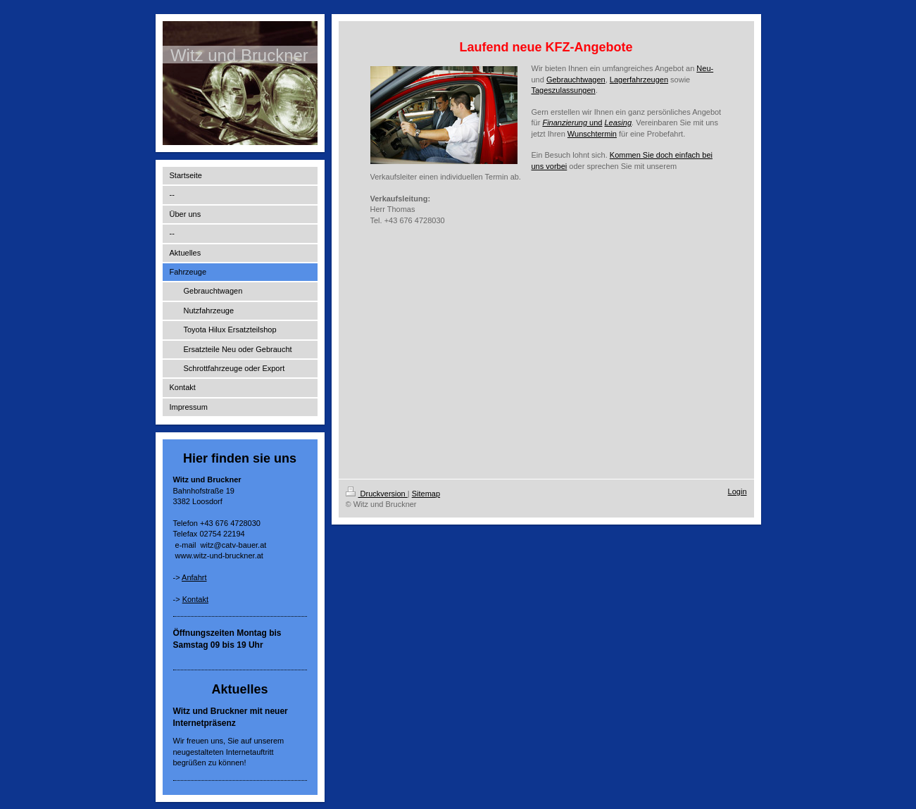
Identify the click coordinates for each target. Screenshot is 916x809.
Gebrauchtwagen (576, 79)
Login (737, 491)
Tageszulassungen (564, 90)
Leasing (618, 122)
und (572, 122)
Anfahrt (194, 577)
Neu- (704, 68)
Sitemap (426, 493)
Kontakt (195, 599)
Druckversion (377, 493)
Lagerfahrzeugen (639, 79)
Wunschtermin (592, 134)
